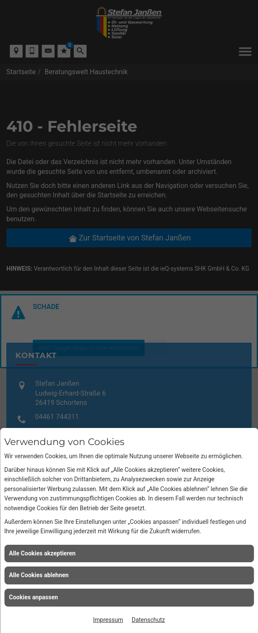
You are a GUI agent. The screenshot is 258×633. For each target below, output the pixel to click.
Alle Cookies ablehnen (39, 575)
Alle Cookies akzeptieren (42, 553)
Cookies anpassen (33, 597)
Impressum (108, 619)
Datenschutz (148, 619)
